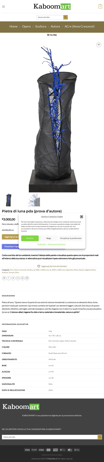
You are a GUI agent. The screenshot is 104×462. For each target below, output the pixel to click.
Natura (81, 270)
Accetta (29, 238)
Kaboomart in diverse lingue (52, 455)
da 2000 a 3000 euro (41, 270)
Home (14, 26)
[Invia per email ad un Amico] (18, 278)
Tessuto (11, 272)
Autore (55, 26)
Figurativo (69, 270)
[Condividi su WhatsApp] (4, 278)
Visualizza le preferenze (70, 238)
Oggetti (88, 270)
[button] (81, 216)
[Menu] (3, 6)
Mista (76, 270)
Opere (26, 26)
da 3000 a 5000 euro (57, 270)
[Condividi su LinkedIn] (27, 278)
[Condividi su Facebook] (9, 278)
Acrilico (29, 270)
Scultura (40, 26)
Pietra (93, 270)
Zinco (17, 272)
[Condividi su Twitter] (13, 278)
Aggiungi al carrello (13, 237)
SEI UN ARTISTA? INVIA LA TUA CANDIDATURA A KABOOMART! (31, 429)
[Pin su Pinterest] (22, 278)
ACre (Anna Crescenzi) (79, 26)
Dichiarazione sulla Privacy (56, 244)
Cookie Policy (41, 244)
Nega (48, 238)
